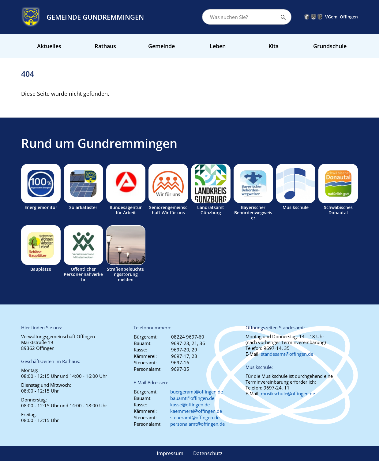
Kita (273, 46)
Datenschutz (208, 453)
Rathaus (105, 46)
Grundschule (330, 46)
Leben (218, 46)
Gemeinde (161, 46)
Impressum (170, 453)
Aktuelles (49, 46)
